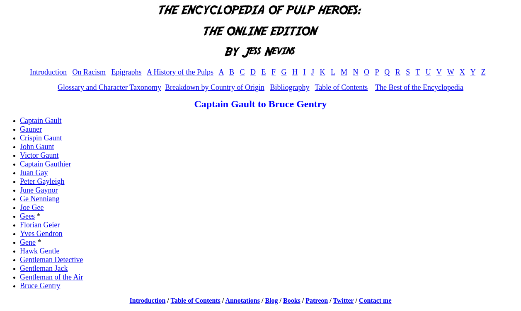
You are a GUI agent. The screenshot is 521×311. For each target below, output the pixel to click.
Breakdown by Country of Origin (214, 87)
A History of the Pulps (180, 72)
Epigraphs (126, 72)
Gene (28, 242)
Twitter (343, 300)
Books (291, 300)
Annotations (242, 300)
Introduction (48, 72)
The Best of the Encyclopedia (419, 87)
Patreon (316, 300)
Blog (271, 300)
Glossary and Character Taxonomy (109, 87)
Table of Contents (341, 87)
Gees (27, 216)
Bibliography (289, 87)
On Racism (89, 72)
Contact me (375, 300)
